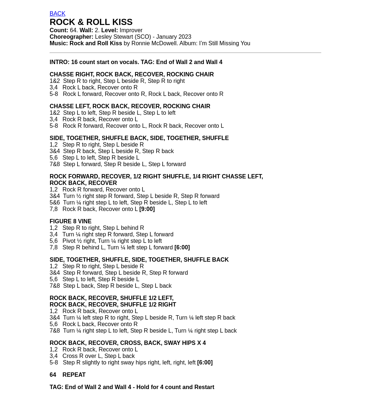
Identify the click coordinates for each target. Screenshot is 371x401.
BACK (58, 13)
